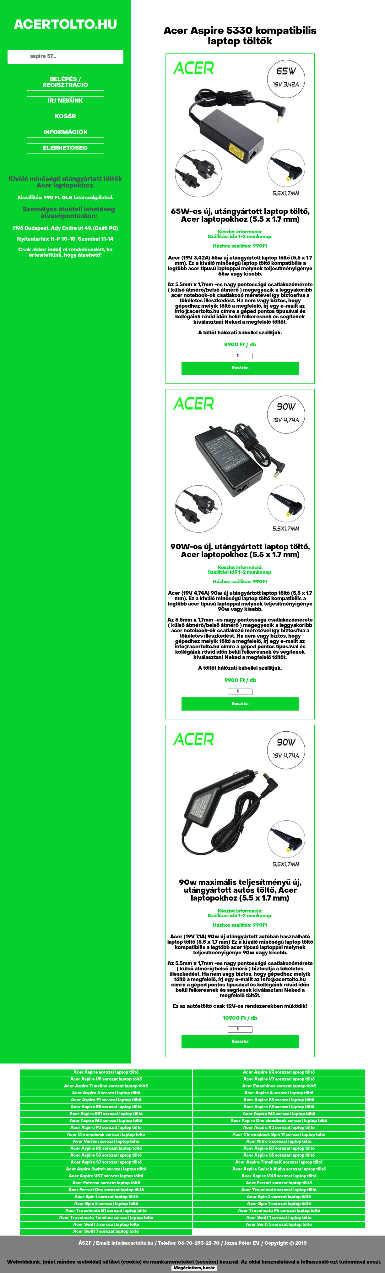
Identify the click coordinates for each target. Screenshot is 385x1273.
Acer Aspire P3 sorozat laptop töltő (106, 1128)
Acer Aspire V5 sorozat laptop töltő (106, 1079)
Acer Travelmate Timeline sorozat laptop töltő (106, 1218)
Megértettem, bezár (194, 1268)
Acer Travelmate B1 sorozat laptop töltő (106, 1211)
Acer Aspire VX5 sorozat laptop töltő (279, 1176)
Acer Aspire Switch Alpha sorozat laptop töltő (279, 1169)
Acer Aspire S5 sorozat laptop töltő (279, 1155)
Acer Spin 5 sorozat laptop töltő (106, 1204)
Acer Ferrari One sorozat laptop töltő (106, 1190)
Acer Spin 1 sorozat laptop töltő (106, 1197)
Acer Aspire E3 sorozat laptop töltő (278, 1100)
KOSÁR (65, 117)
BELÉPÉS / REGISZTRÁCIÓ (65, 82)
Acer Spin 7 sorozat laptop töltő (279, 1204)
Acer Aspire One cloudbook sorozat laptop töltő (278, 1121)
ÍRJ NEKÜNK (65, 101)
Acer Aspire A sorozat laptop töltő (278, 1093)
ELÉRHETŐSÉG (65, 148)
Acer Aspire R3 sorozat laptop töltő (279, 1128)
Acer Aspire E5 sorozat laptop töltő (106, 1107)
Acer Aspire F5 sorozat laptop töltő (278, 1107)
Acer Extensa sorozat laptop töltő (106, 1183)
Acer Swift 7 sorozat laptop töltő (106, 1232)
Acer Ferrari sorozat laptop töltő (279, 1183)
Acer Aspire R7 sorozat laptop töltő (279, 1149)
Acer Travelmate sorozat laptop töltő (279, 1190)
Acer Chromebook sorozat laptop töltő (106, 1135)
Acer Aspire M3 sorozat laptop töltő (279, 1114)
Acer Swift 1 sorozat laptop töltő (279, 1218)
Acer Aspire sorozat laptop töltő (105, 1072)
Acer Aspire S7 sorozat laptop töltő (106, 1162)
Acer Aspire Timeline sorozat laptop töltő (106, 1086)
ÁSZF (86, 1243)
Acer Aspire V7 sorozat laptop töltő (279, 1079)
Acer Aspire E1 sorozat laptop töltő (106, 1100)
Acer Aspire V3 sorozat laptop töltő (279, 1072)
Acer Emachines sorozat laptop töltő (279, 1086)
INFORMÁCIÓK (65, 132)
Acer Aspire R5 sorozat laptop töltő (106, 1149)
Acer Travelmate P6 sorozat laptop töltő (279, 1211)
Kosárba (240, 368)
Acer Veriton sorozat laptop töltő (106, 1142)
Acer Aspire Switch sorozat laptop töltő (106, 1169)
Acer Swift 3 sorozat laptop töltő (106, 1225)
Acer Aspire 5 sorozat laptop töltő (106, 1093)
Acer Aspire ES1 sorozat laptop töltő (106, 1114)
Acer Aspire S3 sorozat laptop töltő (106, 1155)
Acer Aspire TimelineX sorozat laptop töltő (279, 1162)
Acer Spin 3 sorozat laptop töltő (279, 1197)
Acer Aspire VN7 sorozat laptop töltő (106, 1176)
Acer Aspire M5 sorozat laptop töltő (106, 1121)
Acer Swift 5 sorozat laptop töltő (279, 1225)
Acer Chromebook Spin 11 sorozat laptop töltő (278, 1135)
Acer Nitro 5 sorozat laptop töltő (279, 1142)
